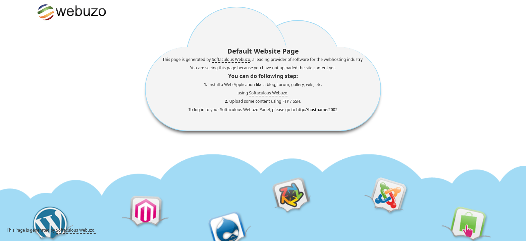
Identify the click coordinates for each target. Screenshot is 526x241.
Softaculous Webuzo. (75, 230)
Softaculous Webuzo (231, 59)
